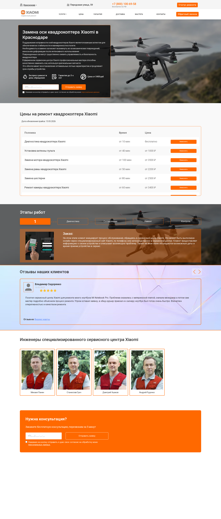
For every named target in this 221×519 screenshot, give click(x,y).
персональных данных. (90, 92)
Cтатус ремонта (187, 5)
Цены (81, 14)
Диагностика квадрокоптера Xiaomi (45, 142)
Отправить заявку (72, 87)
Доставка (120, 14)
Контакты (161, 14)
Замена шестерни (35, 180)
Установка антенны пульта (40, 151)
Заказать (183, 142)
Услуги (62, 14)
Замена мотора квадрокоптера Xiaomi (47, 161)
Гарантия (98, 14)
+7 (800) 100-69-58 (124, 3)
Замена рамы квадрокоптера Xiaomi (46, 171)
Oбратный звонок (187, 14)
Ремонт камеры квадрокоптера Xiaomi (47, 190)
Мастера (139, 14)
